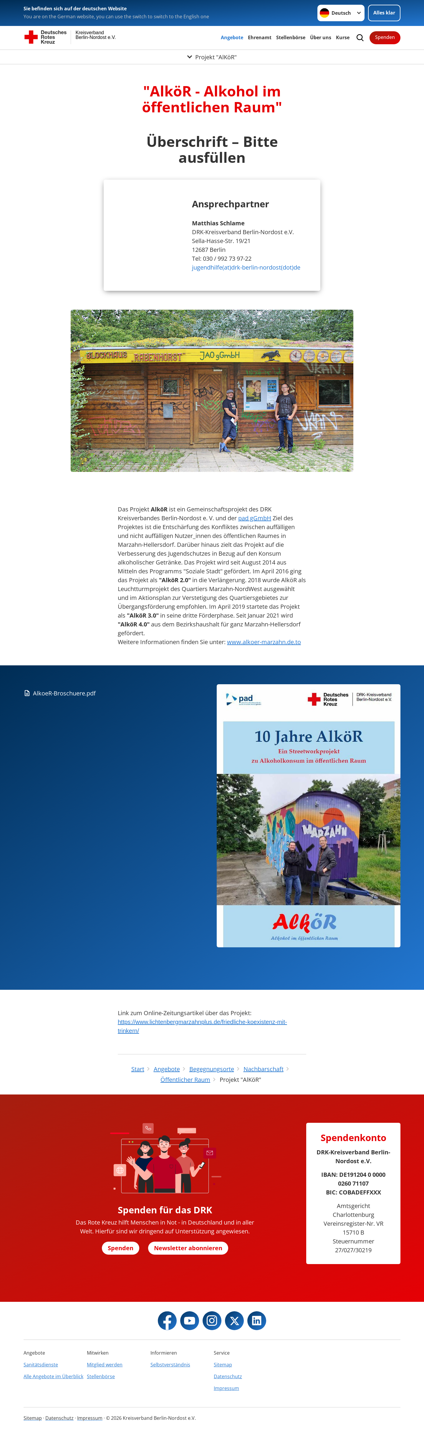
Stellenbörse (290, 37)
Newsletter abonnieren (188, 1248)
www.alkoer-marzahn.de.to (264, 642)
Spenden (385, 37)
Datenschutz (228, 1376)
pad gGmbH (254, 518)
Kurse (343, 37)
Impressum (226, 1388)
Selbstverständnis (170, 1364)
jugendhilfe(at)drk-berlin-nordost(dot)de (246, 267)
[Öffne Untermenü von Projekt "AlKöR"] (212, 57)
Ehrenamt (259, 37)
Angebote (232, 37)
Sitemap (223, 1364)
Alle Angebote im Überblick (53, 1376)
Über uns (320, 37)
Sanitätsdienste (41, 1364)
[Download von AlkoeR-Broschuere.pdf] (118, 693)
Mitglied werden (104, 1364)
